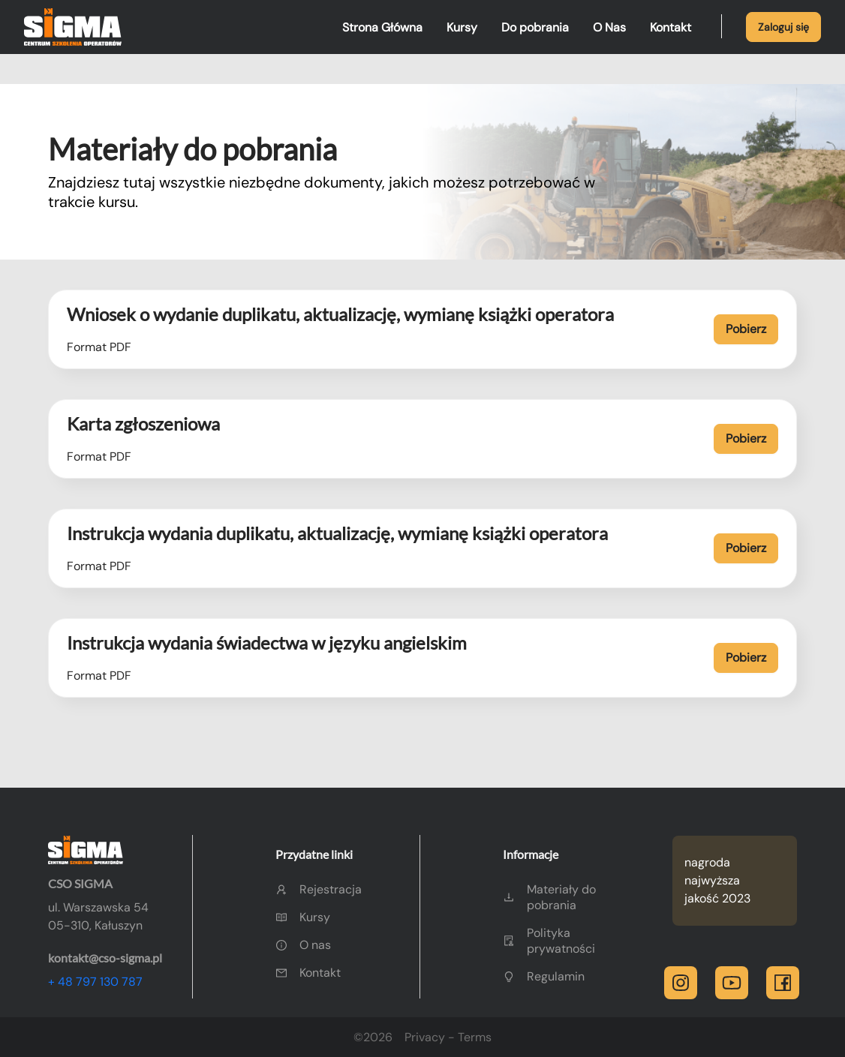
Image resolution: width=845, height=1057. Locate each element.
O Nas (609, 27)
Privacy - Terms (448, 1037)
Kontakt (670, 27)
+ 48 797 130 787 (95, 981)
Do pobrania (535, 27)
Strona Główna (382, 27)
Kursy (462, 27)
